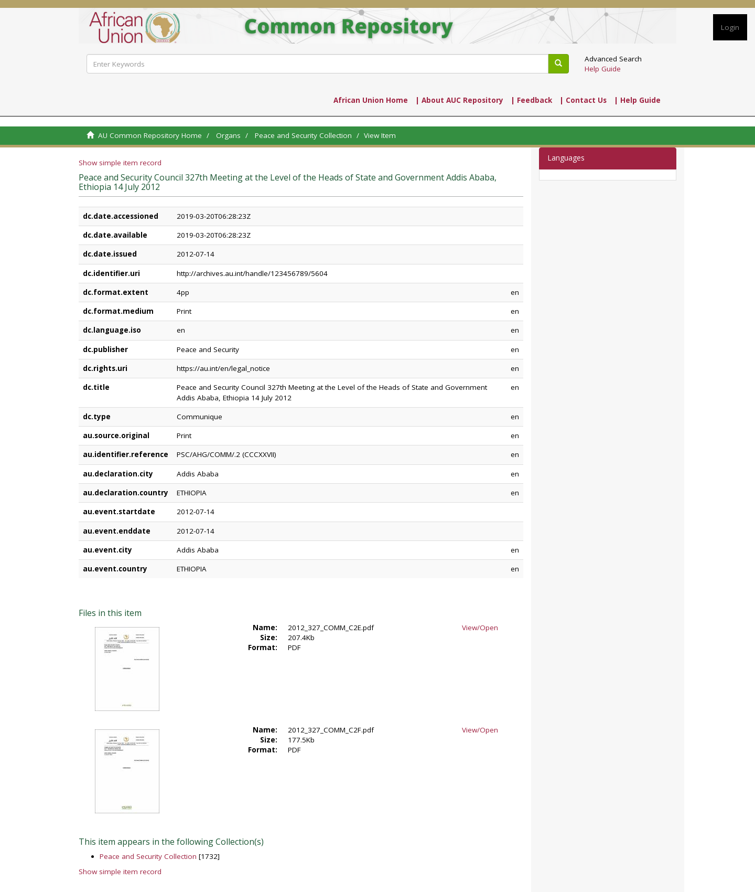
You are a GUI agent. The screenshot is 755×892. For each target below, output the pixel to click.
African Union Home (370, 100)
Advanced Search (613, 58)
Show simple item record (120, 162)
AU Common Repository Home (150, 135)
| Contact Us (583, 100)
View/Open (480, 627)
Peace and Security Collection (303, 135)
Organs (228, 135)
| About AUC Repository (459, 100)
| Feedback (531, 100)
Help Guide (603, 68)
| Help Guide (637, 100)
